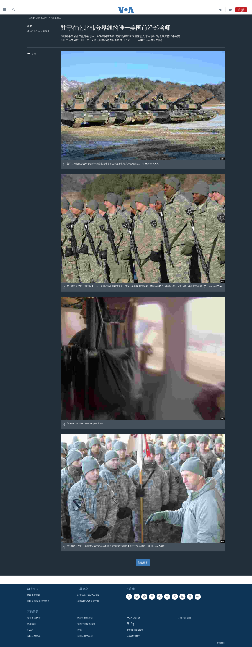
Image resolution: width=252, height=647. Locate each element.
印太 (29, 26)
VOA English (133, 618)
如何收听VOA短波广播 (87, 601)
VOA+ (30, 629)
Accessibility (133, 635)
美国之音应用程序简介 (38, 601)
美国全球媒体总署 (86, 624)
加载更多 (143, 562)
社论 (79, 629)
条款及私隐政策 (85, 618)
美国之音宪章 (33, 635)
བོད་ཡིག (130, 624)
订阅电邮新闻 (33, 595)
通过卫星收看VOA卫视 (87, 595)
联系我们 (31, 624)
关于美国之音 (33, 618)
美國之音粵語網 (85, 635)
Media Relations (135, 629)
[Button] (31, 54)
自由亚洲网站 (184, 618)
